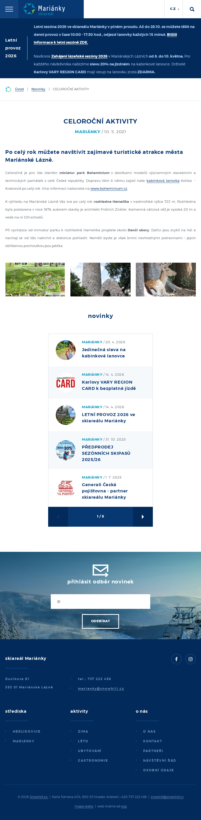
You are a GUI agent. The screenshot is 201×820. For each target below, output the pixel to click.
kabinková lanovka (163, 181)
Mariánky (24, 741)
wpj (124, 806)
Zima (83, 731)
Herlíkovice (27, 731)
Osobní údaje (158, 770)
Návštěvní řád (159, 760)
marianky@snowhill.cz (101, 688)
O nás (149, 731)
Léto (83, 741)
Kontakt (152, 741)
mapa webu (84, 806)
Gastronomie (93, 760)
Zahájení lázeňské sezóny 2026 (79, 56)
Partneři (153, 750)
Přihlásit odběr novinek (100, 582)
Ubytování (90, 750)
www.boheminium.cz (109, 188)
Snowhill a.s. (39, 797)
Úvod (19, 89)
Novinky (38, 89)
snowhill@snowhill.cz (167, 797)
